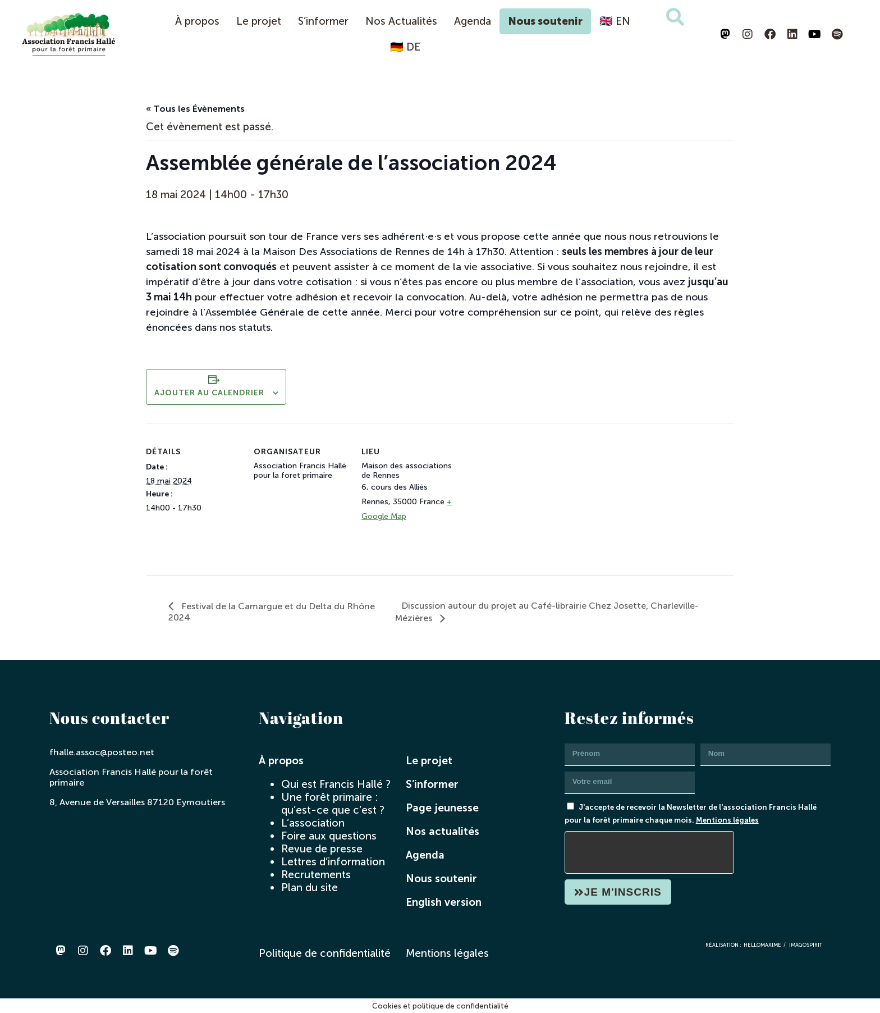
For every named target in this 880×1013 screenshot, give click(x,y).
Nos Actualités (401, 21)
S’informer (323, 21)
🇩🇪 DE (405, 46)
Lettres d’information (333, 861)
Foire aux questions (329, 835)
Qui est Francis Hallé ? (336, 784)
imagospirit (805, 945)
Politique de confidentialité (325, 953)
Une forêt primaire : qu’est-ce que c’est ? (332, 803)
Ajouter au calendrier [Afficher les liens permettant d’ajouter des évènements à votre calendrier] (209, 393)
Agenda (472, 21)
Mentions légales (727, 819)
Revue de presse (322, 848)
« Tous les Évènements (195, 108)
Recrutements (316, 874)
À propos (197, 21)
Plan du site (309, 887)
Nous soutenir (545, 21)
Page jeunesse (442, 807)
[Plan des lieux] (528, 500)
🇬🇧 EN (614, 21)
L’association (313, 822)
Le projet (258, 21)
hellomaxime (762, 945)
